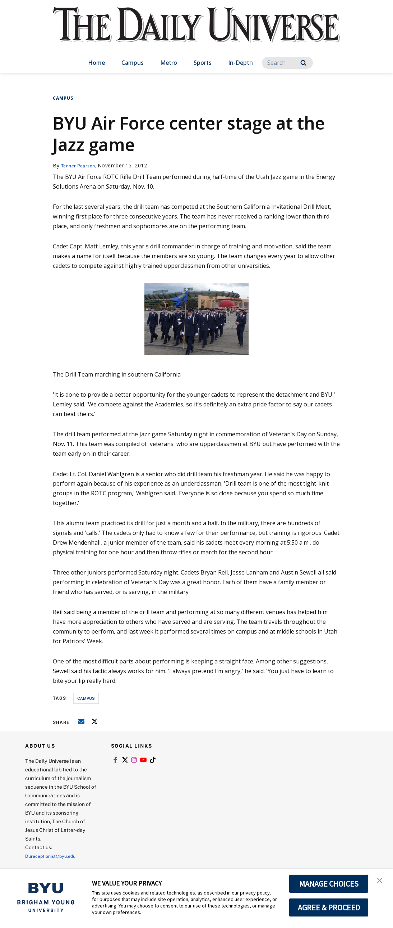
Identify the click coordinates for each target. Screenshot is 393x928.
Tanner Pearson (80, 165)
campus (86, 698)
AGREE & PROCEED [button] (329, 907)
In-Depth (240, 63)
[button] (381, 882)
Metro (168, 63)
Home (96, 63)
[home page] (196, 32)
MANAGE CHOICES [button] (329, 884)
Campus (132, 63)
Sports (203, 63)
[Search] (287, 63)
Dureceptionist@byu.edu (54, 856)
